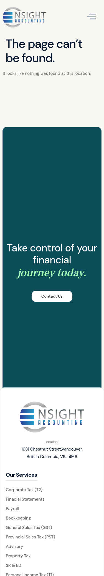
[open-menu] (91, 17)
